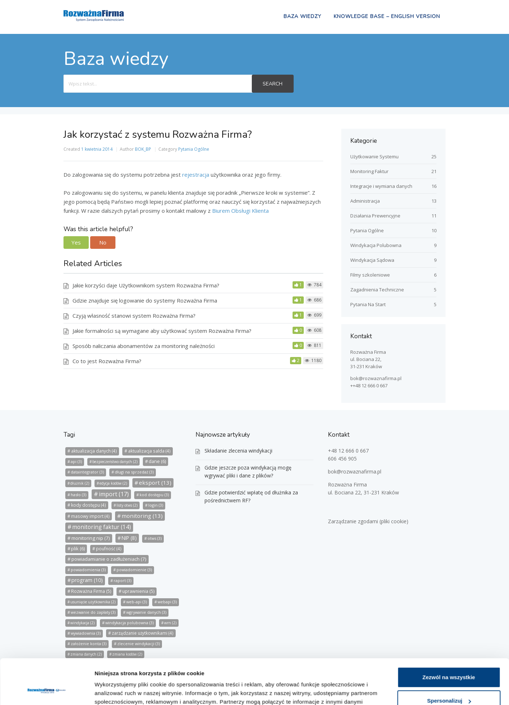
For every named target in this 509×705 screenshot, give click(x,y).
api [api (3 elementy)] (76, 461)
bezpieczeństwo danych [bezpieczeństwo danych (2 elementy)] (114, 461)
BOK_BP (143, 149)
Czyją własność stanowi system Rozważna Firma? (134, 315)
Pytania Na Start (368, 304)
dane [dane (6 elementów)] (157, 461)
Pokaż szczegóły (116, 691)
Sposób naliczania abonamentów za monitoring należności (144, 345)
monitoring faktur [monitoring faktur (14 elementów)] (101, 527)
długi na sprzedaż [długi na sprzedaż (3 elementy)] (134, 472)
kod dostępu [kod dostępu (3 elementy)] (154, 494)
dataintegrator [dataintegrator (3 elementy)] (87, 472)
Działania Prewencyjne (375, 215)
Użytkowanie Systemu (374, 156)
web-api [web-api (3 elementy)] (136, 601)
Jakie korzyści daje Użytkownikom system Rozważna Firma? (146, 285)
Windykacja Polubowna (376, 245)
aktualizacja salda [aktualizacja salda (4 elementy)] (149, 451)
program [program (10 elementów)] (87, 580)
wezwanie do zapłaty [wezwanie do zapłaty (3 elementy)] (93, 612)
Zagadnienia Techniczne (377, 289)
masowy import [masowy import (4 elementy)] (90, 516)
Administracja (365, 201)
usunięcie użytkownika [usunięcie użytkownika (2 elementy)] (92, 601)
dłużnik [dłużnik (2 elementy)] (79, 483)
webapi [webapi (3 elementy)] (167, 601)
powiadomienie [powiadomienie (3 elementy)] (134, 569)
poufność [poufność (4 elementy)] (109, 548)
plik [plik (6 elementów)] (78, 548)
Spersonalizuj (449, 661)
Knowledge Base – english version (387, 16)
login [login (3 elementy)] (155, 505)
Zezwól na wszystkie (448, 638)
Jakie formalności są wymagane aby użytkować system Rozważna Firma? (162, 330)
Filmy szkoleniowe (370, 275)
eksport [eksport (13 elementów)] (155, 482)
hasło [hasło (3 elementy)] (78, 494)
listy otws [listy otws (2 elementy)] (127, 505)
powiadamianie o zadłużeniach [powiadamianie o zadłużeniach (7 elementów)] (108, 559)
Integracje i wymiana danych (381, 186)
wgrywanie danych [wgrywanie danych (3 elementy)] (146, 612)
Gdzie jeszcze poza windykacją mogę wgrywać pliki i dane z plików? (248, 471)
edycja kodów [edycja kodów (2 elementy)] (113, 483)
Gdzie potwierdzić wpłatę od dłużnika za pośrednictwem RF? (251, 496)
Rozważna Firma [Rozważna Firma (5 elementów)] (91, 591)
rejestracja (196, 174)
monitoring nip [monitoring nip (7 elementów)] (90, 538)
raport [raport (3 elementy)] (122, 580)
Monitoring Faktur (369, 171)
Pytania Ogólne (193, 149)
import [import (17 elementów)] (114, 494)
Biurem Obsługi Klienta (240, 210)
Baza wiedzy (302, 16)
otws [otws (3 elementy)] (155, 538)
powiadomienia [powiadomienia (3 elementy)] (88, 569)
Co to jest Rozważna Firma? (107, 361)
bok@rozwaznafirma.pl (376, 378)
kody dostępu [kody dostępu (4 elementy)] (88, 505)
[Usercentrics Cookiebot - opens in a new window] (46, 691)
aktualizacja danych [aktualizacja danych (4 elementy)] (94, 451)
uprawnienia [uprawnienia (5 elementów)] (138, 591)
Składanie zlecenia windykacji (238, 450)
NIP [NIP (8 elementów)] (129, 537)
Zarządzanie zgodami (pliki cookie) (368, 521)
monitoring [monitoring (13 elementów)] (142, 515)
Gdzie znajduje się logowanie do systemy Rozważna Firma (145, 300)
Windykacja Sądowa (372, 260)
